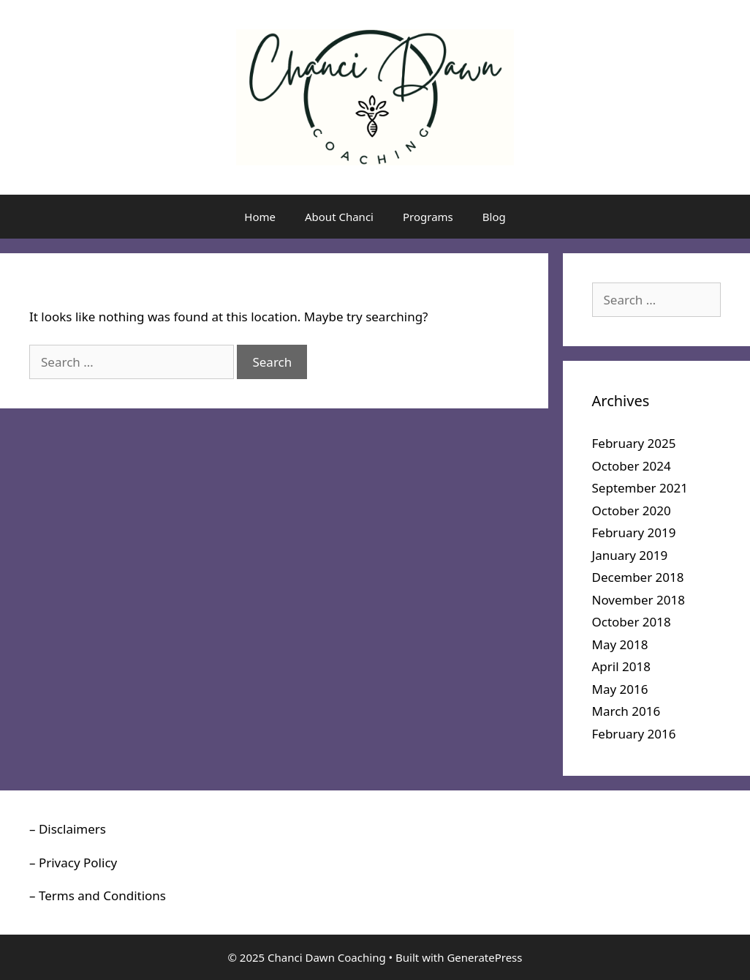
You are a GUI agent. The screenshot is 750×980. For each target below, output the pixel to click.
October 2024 (631, 465)
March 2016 (626, 711)
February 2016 (634, 733)
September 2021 (640, 487)
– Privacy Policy (73, 862)
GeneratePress (484, 957)
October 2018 (631, 621)
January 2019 (630, 555)
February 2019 (634, 532)
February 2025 (634, 443)
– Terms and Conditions (97, 895)
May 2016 (620, 689)
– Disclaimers (67, 828)
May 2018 (620, 644)
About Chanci (339, 216)
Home (260, 216)
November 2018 (638, 599)
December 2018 (638, 577)
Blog (494, 216)
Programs (428, 216)
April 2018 (621, 666)
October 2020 (631, 510)
